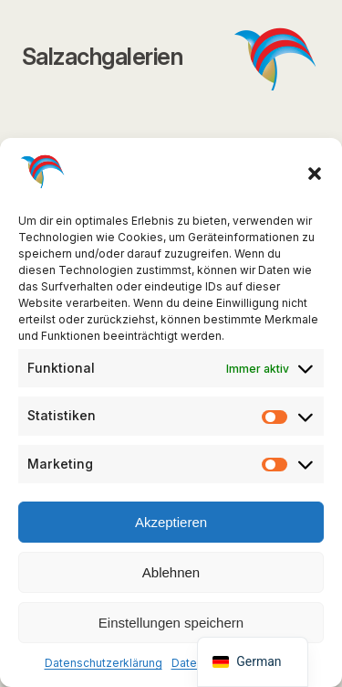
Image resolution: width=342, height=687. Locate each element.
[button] (315, 173)
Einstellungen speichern (171, 622)
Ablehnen (171, 572)
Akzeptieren (171, 522)
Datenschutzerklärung (103, 663)
